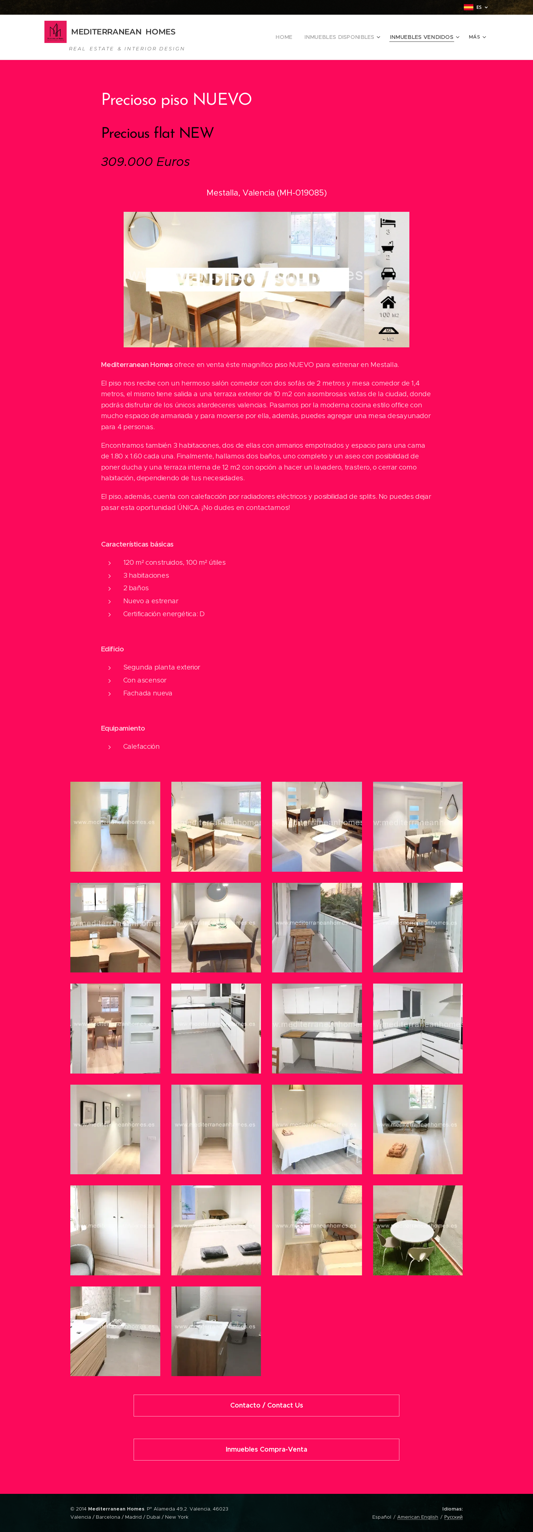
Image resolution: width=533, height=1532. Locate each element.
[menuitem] (234, 37)
